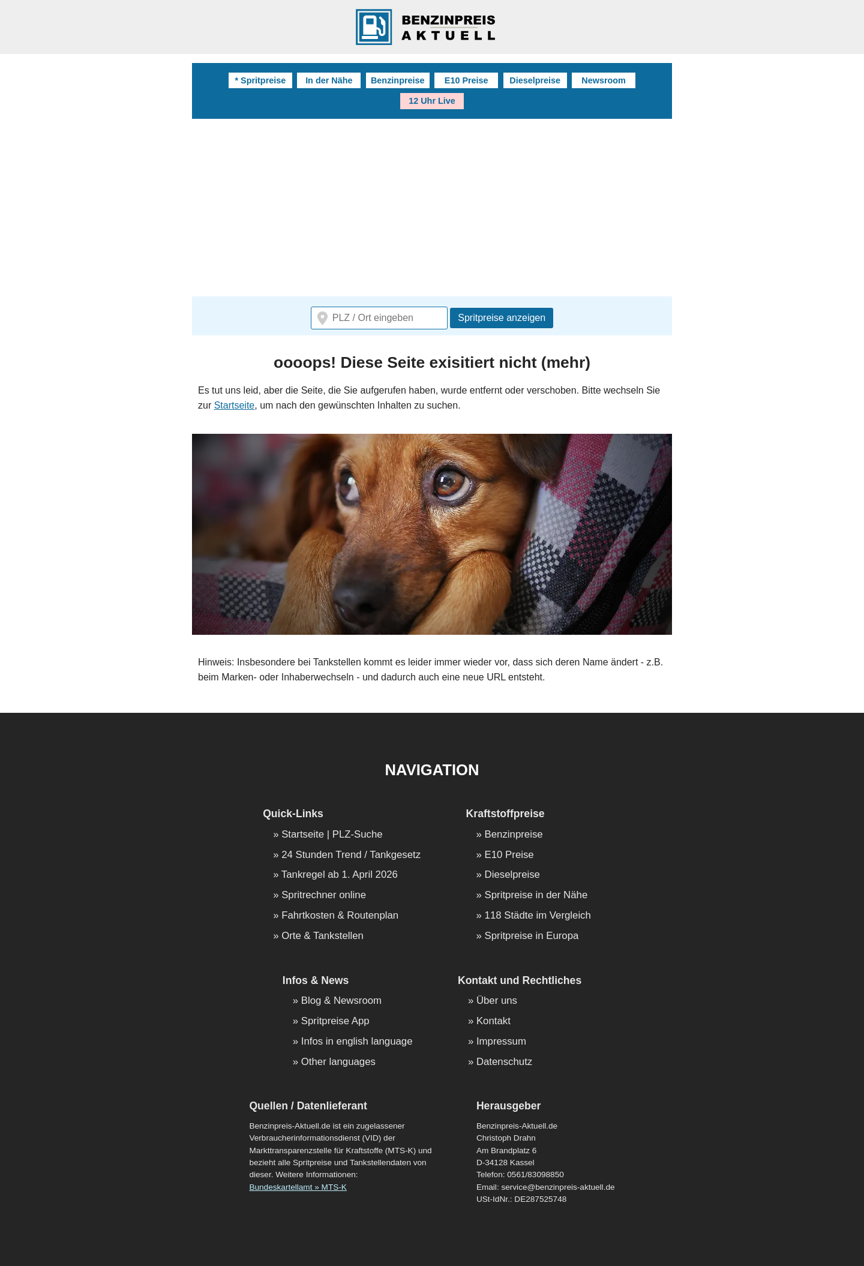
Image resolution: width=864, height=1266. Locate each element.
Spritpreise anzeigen (501, 318)
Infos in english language (357, 1042)
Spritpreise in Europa (532, 936)
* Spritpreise (260, 80)
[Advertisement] (432, 209)
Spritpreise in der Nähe (536, 895)
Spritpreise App (335, 1021)
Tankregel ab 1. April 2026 (339, 875)
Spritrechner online (323, 895)
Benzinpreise (398, 80)
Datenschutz (504, 1062)
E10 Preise (466, 80)
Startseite (234, 405)
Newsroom (603, 80)
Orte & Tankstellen (322, 936)
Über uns (496, 1001)
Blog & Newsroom (341, 1001)
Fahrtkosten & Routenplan (339, 916)
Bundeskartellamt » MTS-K (297, 1187)
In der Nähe (328, 80)
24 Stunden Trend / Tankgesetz (351, 855)
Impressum (501, 1042)
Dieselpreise (534, 80)
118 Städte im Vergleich (538, 916)
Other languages (338, 1062)
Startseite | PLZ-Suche (332, 835)
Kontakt (493, 1021)
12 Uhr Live (432, 101)
